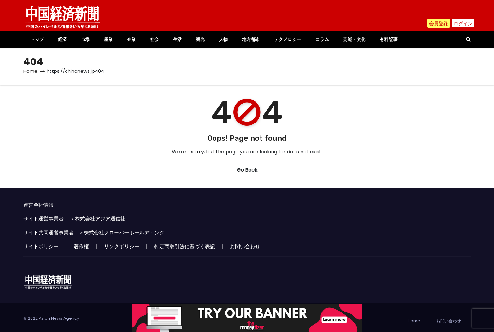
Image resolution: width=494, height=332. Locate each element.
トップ (37, 39)
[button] (468, 39)
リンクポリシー (121, 246)
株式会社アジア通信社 (100, 218)
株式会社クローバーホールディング (124, 232)
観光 (200, 39)
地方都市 (251, 39)
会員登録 (436, 23)
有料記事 (389, 39)
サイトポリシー (41, 246)
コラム (322, 39)
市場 (85, 39)
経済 (62, 39)
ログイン (462, 23)
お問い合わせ (245, 246)
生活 (177, 39)
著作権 (81, 246)
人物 (223, 39)
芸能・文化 (354, 39)
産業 (108, 39)
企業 (131, 39)
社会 (154, 39)
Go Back (247, 170)
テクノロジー (288, 39)
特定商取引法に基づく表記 (184, 246)
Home (30, 71)
